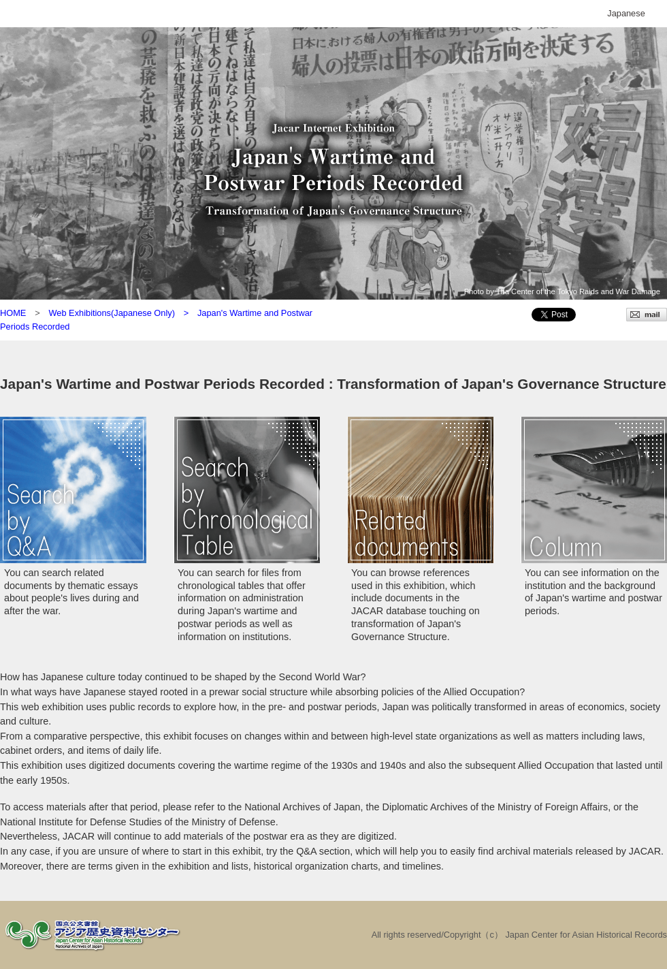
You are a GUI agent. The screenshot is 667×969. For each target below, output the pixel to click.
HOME (13, 313)
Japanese (626, 13)
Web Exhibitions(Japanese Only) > (122, 313)
